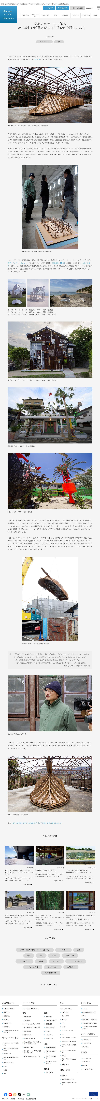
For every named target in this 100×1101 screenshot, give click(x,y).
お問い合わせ (86, 1061)
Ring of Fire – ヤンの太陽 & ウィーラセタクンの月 (32, 1042)
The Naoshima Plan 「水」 (32, 1056)
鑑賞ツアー (65, 1075)
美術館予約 (7, 1016)
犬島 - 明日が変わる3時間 (89, 1023)
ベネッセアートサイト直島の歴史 (11, 1049)
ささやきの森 (49, 1038)
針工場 (37, 59)
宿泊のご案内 (65, 1012)
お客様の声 (70, 967)
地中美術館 (27, 1020)
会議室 (63, 1055)
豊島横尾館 (49, 1024)
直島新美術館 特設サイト (89, 1012)
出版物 (5, 1066)
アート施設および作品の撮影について (11, 1031)
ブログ (84, 1016)
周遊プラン (7, 1012)
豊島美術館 (49, 1016)
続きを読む (27, 884)
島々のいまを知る (8, 1062)
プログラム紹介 (53, 967)
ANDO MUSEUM (29, 1038)
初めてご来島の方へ (9, 1008)
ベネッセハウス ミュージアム (32, 1024)
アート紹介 (56, 961)
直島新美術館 (27, 1016)
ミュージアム (65, 1016)
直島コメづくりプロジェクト (69, 1083)
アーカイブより (24, 961)
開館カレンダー (8, 1023)
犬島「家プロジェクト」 (51, 1052)
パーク (63, 1023)
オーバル (64, 1019)
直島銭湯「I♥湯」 (59, 263)
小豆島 (54, 955)
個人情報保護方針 (31, 1098)
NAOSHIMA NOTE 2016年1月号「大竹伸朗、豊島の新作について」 (38, 823)
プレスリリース (86, 1043)
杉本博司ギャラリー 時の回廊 (32, 1027)
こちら (57, 2)
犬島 (41, 955)
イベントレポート (32, 967)
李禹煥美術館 (27, 1031)
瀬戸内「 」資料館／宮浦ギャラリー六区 (32, 1051)
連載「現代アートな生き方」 (90, 1019)
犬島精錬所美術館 (50, 1047)
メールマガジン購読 (87, 1069)
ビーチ (63, 1026)
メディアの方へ (86, 1039)
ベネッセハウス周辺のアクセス (69, 1051)
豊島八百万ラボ (50, 1027)
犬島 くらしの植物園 (51, 1057)
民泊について (65, 1064)
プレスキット (86, 1047)
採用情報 (84, 1065)
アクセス (6, 1019)
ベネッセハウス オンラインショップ (89, 1027)
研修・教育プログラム (68, 1079)
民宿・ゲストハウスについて (69, 1059)
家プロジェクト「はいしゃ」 (18, 263)
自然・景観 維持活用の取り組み (11, 1058)
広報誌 (5, 1070)
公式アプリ (7, 1026)
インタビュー (63, 950)
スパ (63, 1034)
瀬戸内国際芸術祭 (50, 973)
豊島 (28, 955)
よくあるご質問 (78, 6)
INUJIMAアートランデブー (51, 1062)
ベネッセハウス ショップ (69, 1037)
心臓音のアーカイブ (51, 1020)
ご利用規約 (21, 1098)
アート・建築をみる (31, 1008)
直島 (78, 950)
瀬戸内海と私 (7, 1053)
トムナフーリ (49, 1034)
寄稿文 (41, 961)
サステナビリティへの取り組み (69, 1045)
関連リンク (5, 1098)
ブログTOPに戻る (50, 984)
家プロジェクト (28, 1034)
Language (88, 6)
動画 (5, 1073)
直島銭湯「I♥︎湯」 (29, 1047)
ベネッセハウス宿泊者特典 (69, 1041)
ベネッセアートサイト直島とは (11, 1044)
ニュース (84, 1008)
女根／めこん (49, 1072)
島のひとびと (70, 955)
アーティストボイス (75, 961)
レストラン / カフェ (67, 1030)
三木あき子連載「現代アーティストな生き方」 (35, 950)
